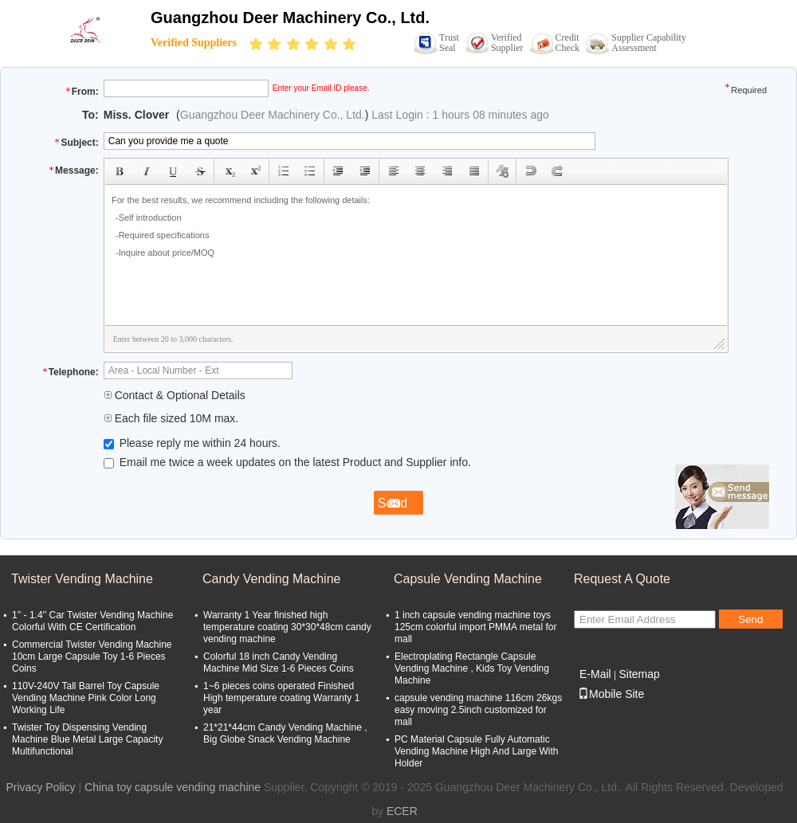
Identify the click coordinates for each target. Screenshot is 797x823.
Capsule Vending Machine (468, 579)
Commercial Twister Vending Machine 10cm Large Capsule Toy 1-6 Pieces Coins (92, 656)
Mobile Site (611, 694)
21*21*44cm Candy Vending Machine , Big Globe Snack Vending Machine (285, 733)
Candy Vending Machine (271, 579)
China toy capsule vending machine (172, 787)
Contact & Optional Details (174, 395)
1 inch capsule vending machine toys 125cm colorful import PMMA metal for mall (475, 627)
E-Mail (595, 674)
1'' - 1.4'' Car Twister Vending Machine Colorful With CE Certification (92, 621)
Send (750, 619)
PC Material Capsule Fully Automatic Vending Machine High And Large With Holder (476, 751)
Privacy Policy (40, 787)
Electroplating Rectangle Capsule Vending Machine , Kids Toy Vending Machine (472, 668)
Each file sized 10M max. (171, 418)
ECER (402, 811)
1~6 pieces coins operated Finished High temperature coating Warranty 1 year (281, 697)
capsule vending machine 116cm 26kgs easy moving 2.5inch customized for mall (478, 709)
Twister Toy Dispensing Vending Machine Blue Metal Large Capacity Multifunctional (87, 739)
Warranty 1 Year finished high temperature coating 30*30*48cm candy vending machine (287, 627)
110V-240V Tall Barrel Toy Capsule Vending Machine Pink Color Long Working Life (85, 697)
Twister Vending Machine (82, 579)
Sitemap (638, 674)
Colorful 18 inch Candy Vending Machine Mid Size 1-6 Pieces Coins (278, 662)
